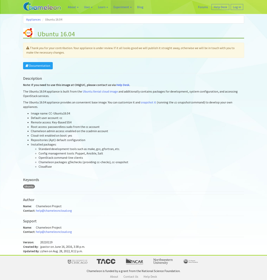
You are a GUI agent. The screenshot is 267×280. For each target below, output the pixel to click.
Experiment (122, 7)
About (73, 7)
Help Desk (122, 85)
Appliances (33, 19)
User (88, 7)
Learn (103, 7)
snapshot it (148, 102)
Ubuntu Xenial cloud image (100, 91)
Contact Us (131, 276)
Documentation (38, 66)
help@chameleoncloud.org (54, 210)
